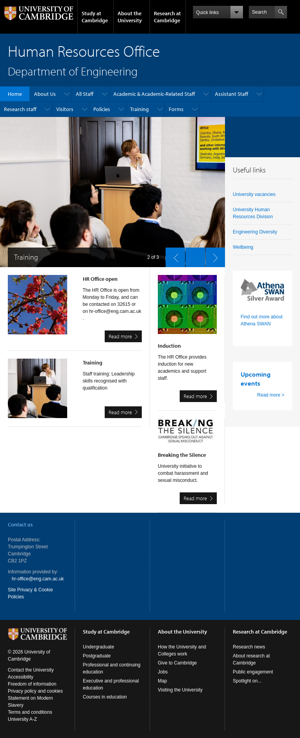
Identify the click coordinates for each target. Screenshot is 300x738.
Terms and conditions (30, 712)
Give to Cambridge (177, 663)
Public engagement (253, 672)
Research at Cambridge (167, 17)
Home (15, 93)
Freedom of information (32, 684)
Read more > (270, 395)
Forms (176, 109)
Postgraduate (97, 656)
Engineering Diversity (255, 232)
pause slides (193, 255)
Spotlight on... (247, 681)
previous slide (173, 255)
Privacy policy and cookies (35, 691)
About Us (45, 93)
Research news (249, 647)
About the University (130, 17)
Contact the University (31, 670)
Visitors (64, 109)
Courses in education (105, 697)
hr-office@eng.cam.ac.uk (38, 579)
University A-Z (22, 719)
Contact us (20, 524)
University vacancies (254, 194)
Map (162, 681)
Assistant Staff (231, 93)
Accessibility (20, 677)
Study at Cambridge (95, 17)
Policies (101, 109)
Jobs (163, 672)
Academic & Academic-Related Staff (154, 93)
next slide (212, 255)
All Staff (84, 93)
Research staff (20, 109)
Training (139, 109)
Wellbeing (243, 247)
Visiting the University (180, 690)
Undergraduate (98, 647)
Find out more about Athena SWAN (261, 320)
